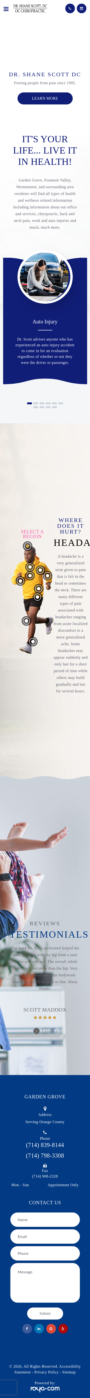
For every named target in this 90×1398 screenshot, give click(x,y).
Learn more (45, 98)
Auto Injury (45, 322)
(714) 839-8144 (45, 1145)
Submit (44, 1313)
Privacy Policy (46, 1372)
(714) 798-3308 (45, 1155)
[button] (29, 403)
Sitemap (69, 1372)
